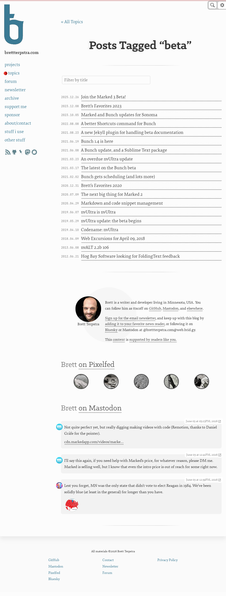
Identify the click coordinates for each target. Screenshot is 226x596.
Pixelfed (54, 577)
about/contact (18, 123)
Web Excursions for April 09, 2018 (113, 238)
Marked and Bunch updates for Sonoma (119, 115)
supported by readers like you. (153, 341)
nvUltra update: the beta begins (111, 221)
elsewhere (195, 309)
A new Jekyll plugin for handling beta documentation (132, 132)
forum (11, 81)
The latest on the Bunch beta (108, 168)
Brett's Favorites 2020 (101, 185)
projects (12, 64)
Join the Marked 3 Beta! (103, 97)
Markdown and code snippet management (122, 203)
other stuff (15, 140)
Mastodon (171, 309)
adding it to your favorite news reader (134, 325)
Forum (107, 577)
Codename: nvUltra (99, 229)
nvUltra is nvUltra (98, 212)
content (119, 341)
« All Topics (72, 22)
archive (12, 98)
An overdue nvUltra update (107, 159)
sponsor (12, 115)
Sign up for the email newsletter (130, 319)
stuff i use (14, 131)
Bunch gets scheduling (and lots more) (118, 176)
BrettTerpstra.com (22, 52)
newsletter (15, 90)
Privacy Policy (167, 564)
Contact (108, 564)
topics (14, 73)
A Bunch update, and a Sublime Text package (124, 150)
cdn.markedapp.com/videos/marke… (94, 451)
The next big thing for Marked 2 (112, 194)
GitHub (155, 309)
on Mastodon (100, 417)
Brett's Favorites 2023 (101, 106)
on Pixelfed (97, 367)
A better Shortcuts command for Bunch (118, 123)
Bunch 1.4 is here (97, 141)
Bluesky (111, 331)
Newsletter (110, 570)
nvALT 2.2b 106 (95, 247)
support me (16, 106)
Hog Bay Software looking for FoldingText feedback (130, 256)
